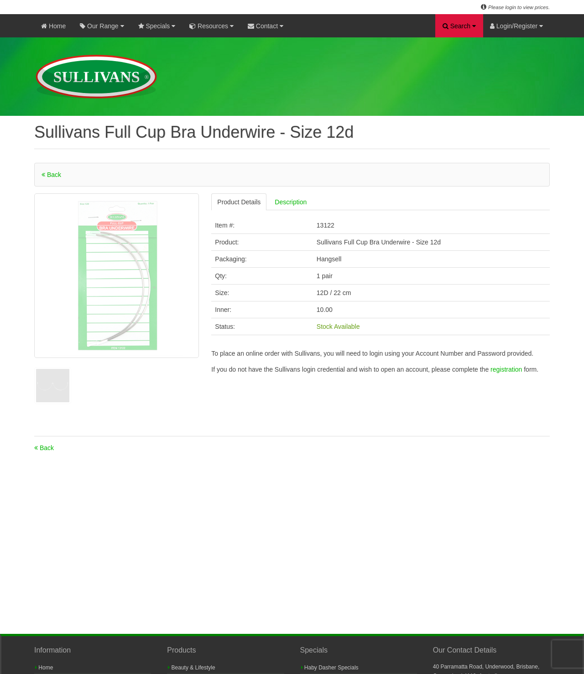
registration (507, 369)
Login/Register (516, 26)
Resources (211, 26)
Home (53, 26)
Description (291, 202)
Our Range (102, 26)
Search (459, 26)
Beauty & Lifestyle (191, 667)
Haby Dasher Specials (330, 667)
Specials (157, 26)
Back (51, 174)
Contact (265, 26)
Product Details (239, 202)
